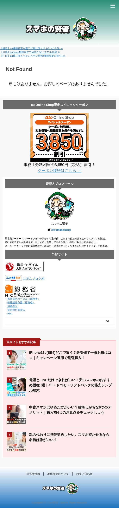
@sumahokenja (61, 229)
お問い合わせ (84, 473)
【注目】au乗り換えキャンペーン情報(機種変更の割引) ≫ (33, 55)
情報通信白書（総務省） (21, 302)
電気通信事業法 (16, 309)
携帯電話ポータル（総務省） (23, 298)
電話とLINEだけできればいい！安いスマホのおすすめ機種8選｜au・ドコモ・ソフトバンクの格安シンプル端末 (70, 385)
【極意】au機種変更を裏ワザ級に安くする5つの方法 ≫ (31, 48)
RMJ (9, 313)
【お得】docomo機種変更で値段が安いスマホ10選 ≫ (30, 52)
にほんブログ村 (33, 278)
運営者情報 (33, 473)
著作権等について (58, 473)
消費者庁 (12, 306)
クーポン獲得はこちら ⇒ (59, 170)
